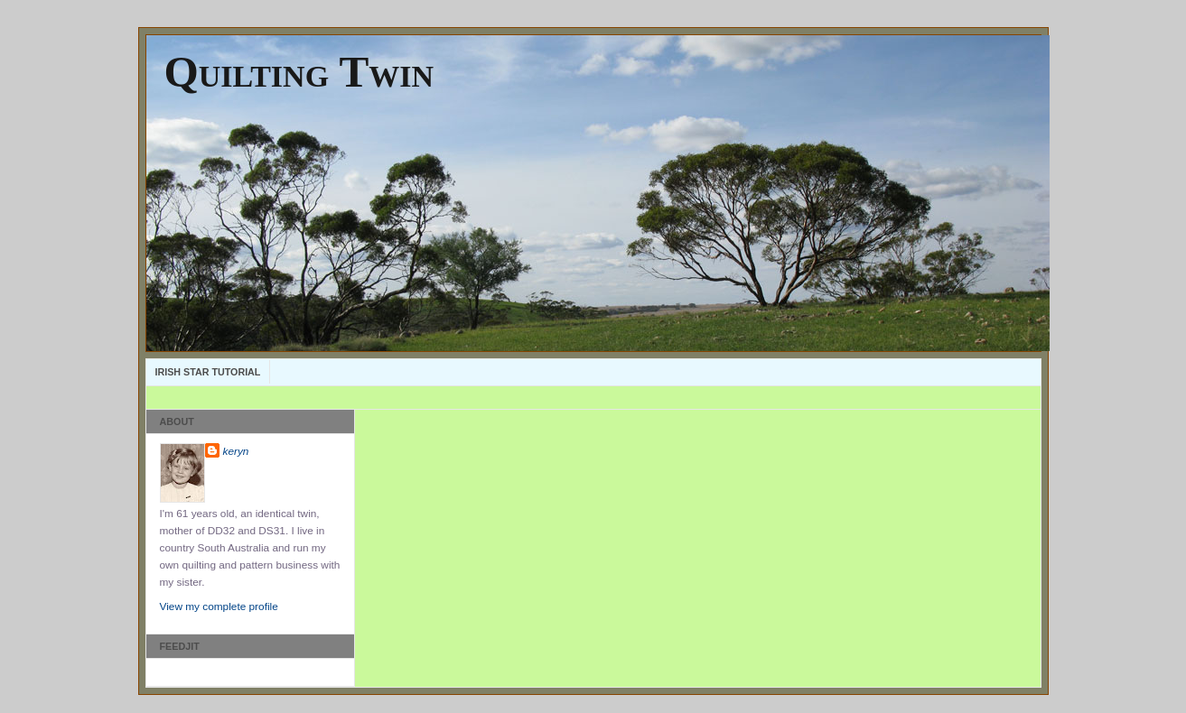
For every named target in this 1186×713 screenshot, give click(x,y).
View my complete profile (219, 606)
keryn (236, 451)
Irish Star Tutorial (208, 371)
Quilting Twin (299, 72)
